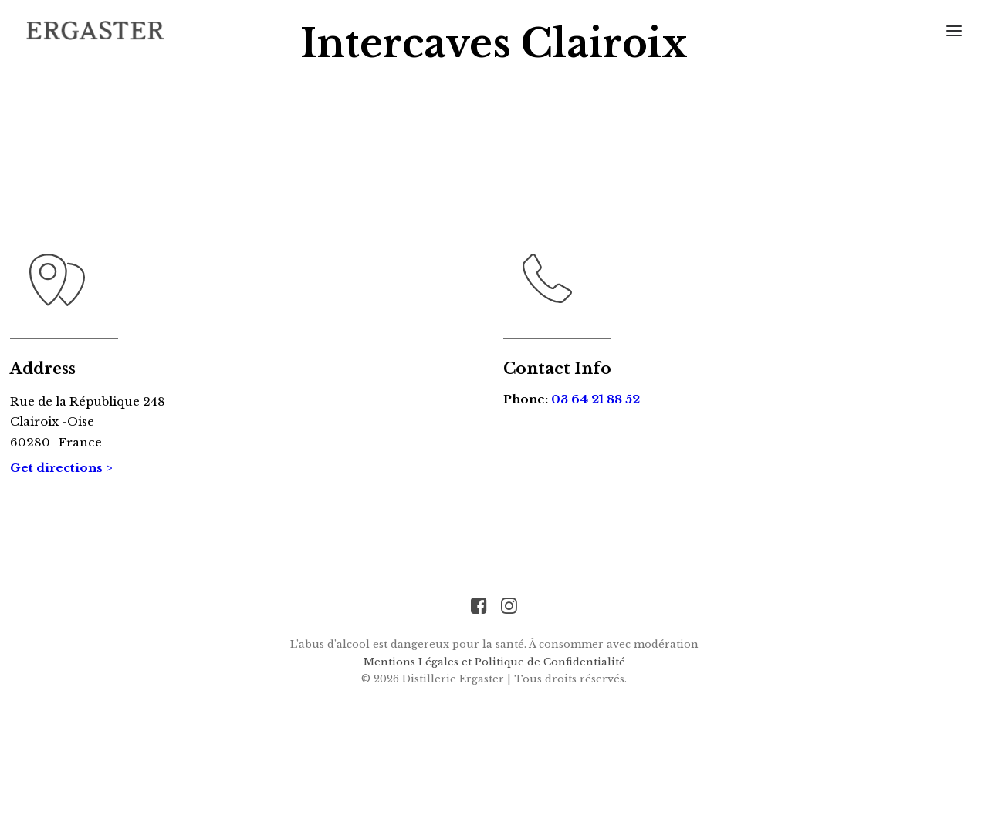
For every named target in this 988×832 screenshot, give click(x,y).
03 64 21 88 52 (595, 459)
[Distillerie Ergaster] (95, 30)
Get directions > (61, 527)
